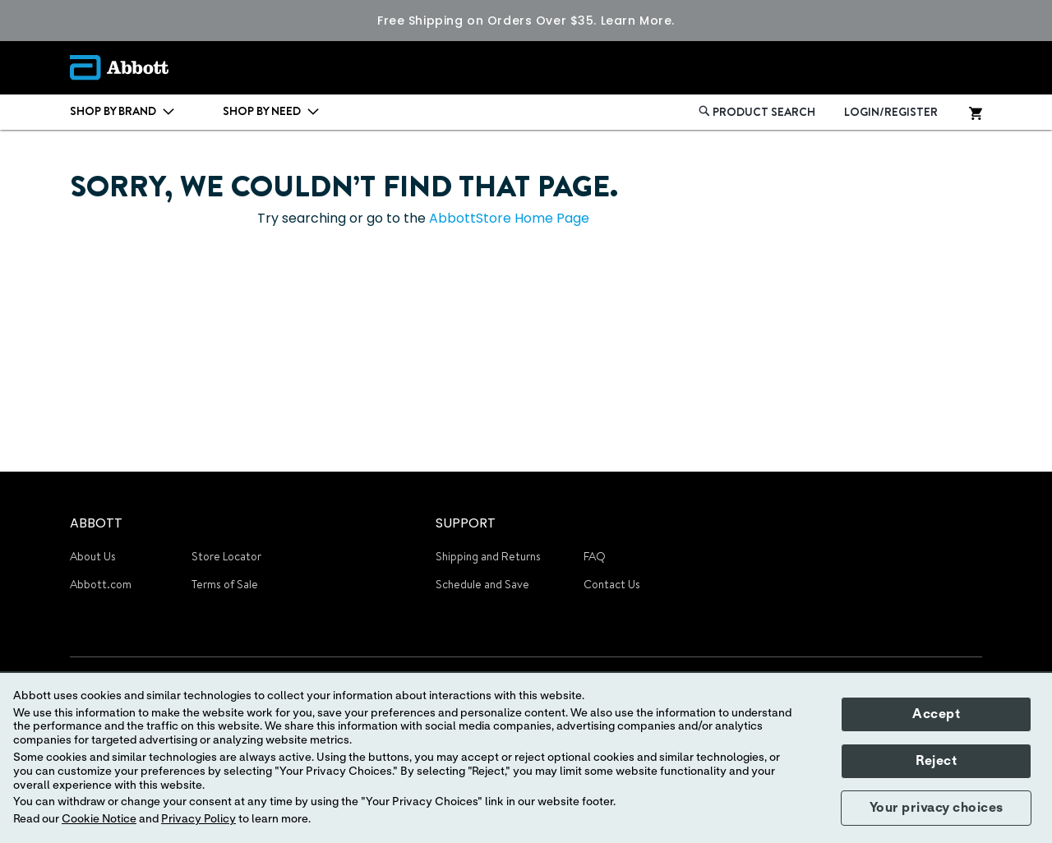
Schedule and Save (482, 584)
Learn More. (638, 20)
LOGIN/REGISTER (891, 112)
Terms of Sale (224, 584)
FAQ (595, 556)
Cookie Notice (99, 819)
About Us (93, 556)
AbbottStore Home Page (509, 218)
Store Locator (226, 556)
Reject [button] (936, 760)
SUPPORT (466, 523)
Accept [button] (936, 714)
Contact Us (612, 584)
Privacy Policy (198, 819)
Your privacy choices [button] (937, 807)
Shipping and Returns (488, 556)
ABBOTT (96, 523)
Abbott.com (101, 584)
